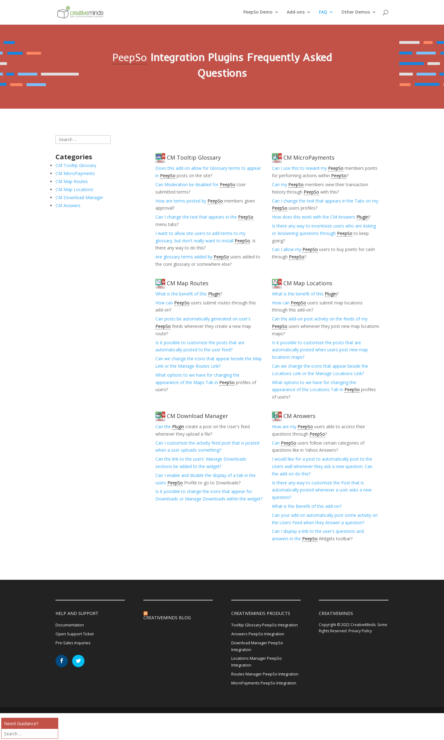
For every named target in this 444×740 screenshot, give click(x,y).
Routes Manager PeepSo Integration (256, 689)
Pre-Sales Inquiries (74, 644)
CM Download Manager (191, 416)
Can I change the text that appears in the (196, 217)
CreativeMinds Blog (167, 618)
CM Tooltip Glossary (188, 157)
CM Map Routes (181, 283)
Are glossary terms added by (184, 257)
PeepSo (129, 57)
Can (276, 443)
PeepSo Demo (258, 12)
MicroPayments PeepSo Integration (255, 706)
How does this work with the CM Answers (314, 217)
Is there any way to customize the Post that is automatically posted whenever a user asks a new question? (322, 490)
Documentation (71, 625)
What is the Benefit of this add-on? (306, 506)
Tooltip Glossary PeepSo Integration (256, 629)
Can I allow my (287, 249)
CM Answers (293, 416)
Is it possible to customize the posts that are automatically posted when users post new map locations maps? (320, 350)
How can (164, 303)
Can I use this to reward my (300, 168)
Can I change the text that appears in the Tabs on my (325, 201)
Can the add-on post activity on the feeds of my (320, 319)
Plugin (362, 217)
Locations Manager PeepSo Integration (259, 672)
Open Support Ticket (76, 635)
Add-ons (296, 12)
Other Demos (355, 12)
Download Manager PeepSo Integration (259, 655)
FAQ (323, 12)
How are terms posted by (181, 201)
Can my (280, 184)
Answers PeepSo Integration (259, 642)
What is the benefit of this (181, 294)
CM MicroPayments (303, 157)
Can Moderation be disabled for (187, 184)
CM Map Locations (302, 283)
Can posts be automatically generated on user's (203, 319)
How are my (285, 426)
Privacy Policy (360, 630)
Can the (163, 426)
